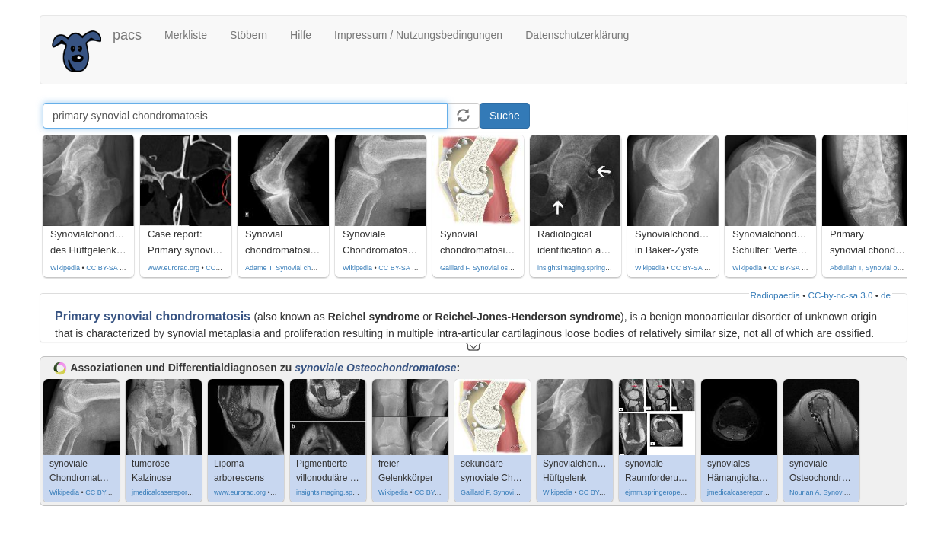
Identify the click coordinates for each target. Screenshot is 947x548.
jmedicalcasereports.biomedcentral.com (192, 492)
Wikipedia (65, 268)
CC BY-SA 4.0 (107, 268)
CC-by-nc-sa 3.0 (840, 295)
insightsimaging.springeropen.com (589, 268)
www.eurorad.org (173, 268)
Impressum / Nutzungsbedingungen (418, 35)
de (886, 295)
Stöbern (248, 35)
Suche (504, 116)
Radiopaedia (775, 295)
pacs (127, 35)
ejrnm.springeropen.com (662, 492)
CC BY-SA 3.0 (399, 268)
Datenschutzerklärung (577, 35)
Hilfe (300, 35)
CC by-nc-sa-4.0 (231, 268)
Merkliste (185, 35)
